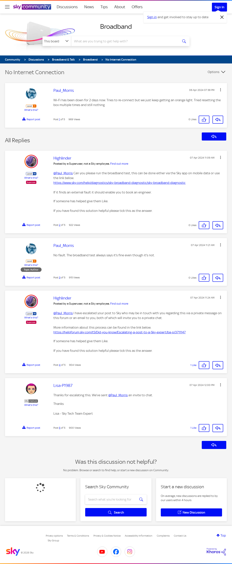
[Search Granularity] (56, 41)
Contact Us (180, 535)
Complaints (163, 535)
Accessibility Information (138, 535)
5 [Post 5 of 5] (59, 427)
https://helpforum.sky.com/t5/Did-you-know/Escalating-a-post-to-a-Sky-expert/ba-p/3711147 (119, 332)
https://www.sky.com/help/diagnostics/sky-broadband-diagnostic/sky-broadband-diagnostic (119, 183)
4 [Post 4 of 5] (59, 364)
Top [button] (223, 535)
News (89, 7)
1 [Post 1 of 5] (59, 119)
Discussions (67, 7)
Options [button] (213, 72)
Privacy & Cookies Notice (107, 535)
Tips (104, 7)
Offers (137, 7)
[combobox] (124, 41)
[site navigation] (7, 7)
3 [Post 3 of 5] (59, 277)
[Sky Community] (32, 7)
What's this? (31, 110)
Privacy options (54, 535)
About (119, 7)
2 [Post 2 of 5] (59, 225)
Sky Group (53, 540)
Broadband (116, 26)
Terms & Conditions (78, 535)
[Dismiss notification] (222, 17)
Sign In (219, 7)
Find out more (119, 163)
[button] (220, 89)
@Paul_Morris (63, 173)
